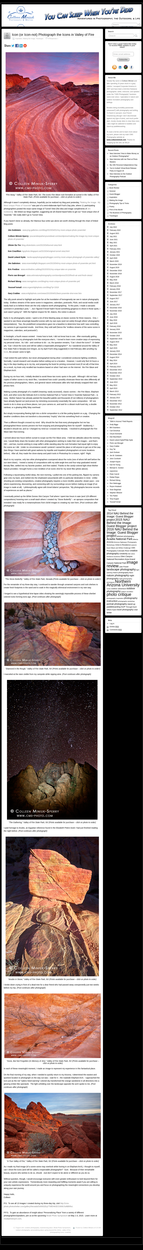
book (6, 352)
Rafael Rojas (114, 477)
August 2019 (114, 267)
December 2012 (116, 401)
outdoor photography (23, 1230)
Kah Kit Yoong (115, 465)
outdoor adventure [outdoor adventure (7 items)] (118, 589)
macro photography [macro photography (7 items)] (121, 572)
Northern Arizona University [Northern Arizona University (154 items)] (123, 583)
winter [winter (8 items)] (109, 613)
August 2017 (114, 299)
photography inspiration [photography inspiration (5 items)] (115, 598)
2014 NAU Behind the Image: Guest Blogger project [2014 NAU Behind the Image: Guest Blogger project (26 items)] (120, 516)
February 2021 (115, 249)
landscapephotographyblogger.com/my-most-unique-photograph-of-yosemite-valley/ (63, 257)
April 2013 (113, 388)
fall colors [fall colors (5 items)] (131, 554)
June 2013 (114, 382)
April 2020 (113, 258)
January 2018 (115, 289)
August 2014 (114, 357)
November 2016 (116, 311)
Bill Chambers (115, 428)
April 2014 (113, 364)
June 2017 (114, 302)
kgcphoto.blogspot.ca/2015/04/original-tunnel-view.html (46, 251)
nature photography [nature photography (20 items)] (118, 575)
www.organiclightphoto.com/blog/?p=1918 (41, 287)
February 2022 (115, 230)
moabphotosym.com (12, 1219)
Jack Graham (115, 452)
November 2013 (116, 373)
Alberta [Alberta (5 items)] (135, 539)
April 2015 (113, 348)
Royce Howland (115, 486)
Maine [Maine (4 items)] (131, 572)
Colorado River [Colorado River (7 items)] (123, 551)
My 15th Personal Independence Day (123, 165)
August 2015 (114, 342)
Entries (114, 627)
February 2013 (115, 394)
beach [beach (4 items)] (109, 548)
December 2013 (116, 370)
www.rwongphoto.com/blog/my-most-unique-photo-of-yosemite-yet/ (51, 281)
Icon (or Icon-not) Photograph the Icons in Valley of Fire (53, 34)
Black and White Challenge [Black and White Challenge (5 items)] (121, 548)
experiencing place (46, 1227)
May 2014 (113, 360)
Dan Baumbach (115, 437)
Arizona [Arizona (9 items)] (110, 542)
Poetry (111, 207)
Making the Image (29, 38)
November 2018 (116, 274)
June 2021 (114, 240)
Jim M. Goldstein (116, 456)
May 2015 (113, 345)
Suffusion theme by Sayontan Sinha (129, 1240)
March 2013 (114, 391)
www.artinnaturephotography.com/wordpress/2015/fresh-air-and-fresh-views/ (59, 275)
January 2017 (115, 305)
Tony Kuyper (114, 499)
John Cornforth (115, 459)
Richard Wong (115, 480)
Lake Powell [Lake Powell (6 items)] (123, 567)
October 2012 (115, 407)
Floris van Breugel (116, 443)
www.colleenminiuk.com (116, 140)
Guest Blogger (114, 194)
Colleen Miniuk (88, 1227)
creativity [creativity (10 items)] (123, 553)
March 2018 (114, 283)
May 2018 (113, 280)
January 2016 (115, 329)
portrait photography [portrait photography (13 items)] (117, 604)
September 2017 (116, 295)
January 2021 (115, 252)
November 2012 (116, 404)
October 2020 (115, 255)
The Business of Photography (120, 213)
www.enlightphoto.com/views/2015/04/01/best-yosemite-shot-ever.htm (51, 293)
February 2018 (115, 286)
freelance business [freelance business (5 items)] (113, 556)
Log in (112, 624)
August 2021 (114, 233)
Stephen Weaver (116, 493)
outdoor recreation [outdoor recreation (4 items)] (127, 591)
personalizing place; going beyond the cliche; (46, 1230)
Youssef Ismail (115, 502)
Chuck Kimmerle (116, 434)
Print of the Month (116, 210)
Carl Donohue (115, 431)
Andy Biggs (114, 425)
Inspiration (18, 38)
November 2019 (116, 264)
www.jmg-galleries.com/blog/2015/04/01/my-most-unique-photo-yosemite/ (54, 230)
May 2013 (113, 385)
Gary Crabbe (114, 446)
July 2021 (113, 236)
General (112, 191)
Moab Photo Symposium (57, 1216)
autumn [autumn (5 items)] (134, 545)
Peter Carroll (114, 474)
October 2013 (115, 376)
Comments (116, 630)
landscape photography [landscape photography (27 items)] (121, 569)
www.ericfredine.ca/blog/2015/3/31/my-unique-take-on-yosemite (48, 269)
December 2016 (116, 308)
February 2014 (115, 367)
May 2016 (113, 320)
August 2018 (114, 277)
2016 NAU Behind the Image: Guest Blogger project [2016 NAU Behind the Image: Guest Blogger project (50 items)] (122, 532)
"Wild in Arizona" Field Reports (121, 421)
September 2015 (116, 339)
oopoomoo (114, 471)
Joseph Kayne (115, 462)
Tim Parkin (114, 496)
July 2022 (113, 227)
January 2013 (115, 398)
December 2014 (116, 354)
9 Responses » (53, 38)
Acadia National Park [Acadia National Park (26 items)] (119, 538)
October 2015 (115, 336)
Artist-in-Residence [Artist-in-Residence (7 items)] (123, 545)
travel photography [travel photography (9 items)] (125, 610)
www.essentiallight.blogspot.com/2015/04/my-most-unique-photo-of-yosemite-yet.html (59, 263)
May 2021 (113, 243)
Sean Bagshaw (115, 490)
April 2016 (113, 323)
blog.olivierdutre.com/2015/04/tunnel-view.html (42, 245)
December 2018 (116, 271)
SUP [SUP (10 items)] (123, 607)
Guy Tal (112, 449)
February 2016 (115, 326)
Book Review (114, 188)
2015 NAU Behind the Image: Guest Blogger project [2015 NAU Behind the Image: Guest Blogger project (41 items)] (122, 523)
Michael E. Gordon (117, 468)
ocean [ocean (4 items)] (109, 589)
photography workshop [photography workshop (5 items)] (126, 601)
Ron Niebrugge (115, 483)
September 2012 (116, 410)
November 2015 (116, 333)
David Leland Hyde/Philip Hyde (121, 440)
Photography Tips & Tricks (119, 203)
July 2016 (113, 314)
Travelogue (39, 38)
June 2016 (114, 317)
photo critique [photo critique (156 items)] (119, 594)
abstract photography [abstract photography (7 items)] (125, 536)
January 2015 (115, 351)
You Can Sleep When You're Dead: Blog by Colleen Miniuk (27, 1240)
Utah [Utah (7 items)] (136, 610)
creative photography (32, 1227)
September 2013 (116, 379)
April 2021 (113, 246)
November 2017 (116, 292)
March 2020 (114, 261)
